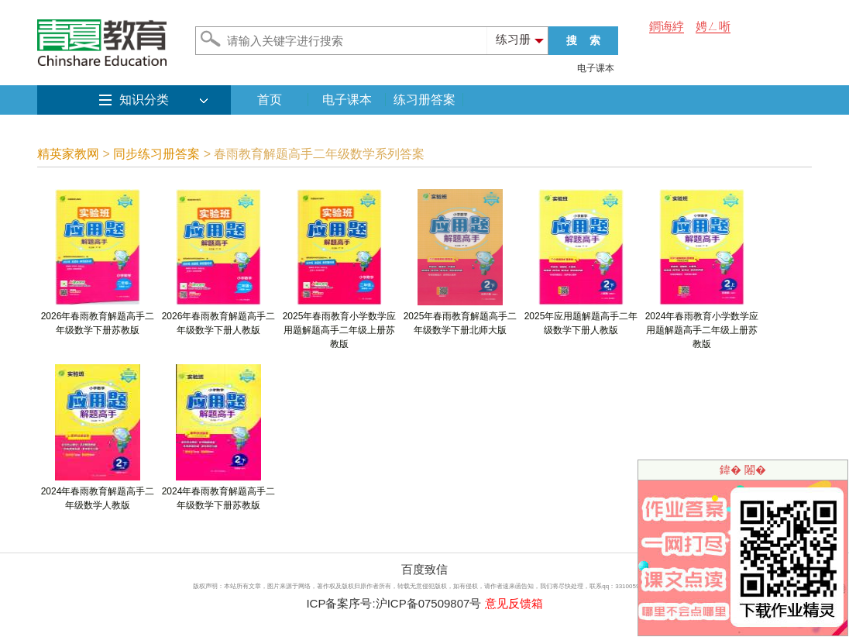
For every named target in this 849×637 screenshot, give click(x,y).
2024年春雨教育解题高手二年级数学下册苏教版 (219, 493)
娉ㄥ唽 (713, 26)
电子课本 (595, 68)
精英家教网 (68, 153)
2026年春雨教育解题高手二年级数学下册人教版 (219, 318)
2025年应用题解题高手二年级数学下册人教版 (581, 318)
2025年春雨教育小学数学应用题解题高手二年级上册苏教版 (340, 325)
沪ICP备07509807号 (429, 603)
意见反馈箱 (514, 603)
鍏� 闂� (743, 469)
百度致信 (424, 569)
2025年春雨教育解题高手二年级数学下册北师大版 (460, 318)
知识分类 (144, 99)
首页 (269, 99)
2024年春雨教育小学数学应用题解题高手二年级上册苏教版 (702, 325)
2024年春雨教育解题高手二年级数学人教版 (98, 493)
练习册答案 (424, 99)
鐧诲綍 (666, 26)
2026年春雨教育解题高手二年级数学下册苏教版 (98, 318)
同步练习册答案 (156, 153)
